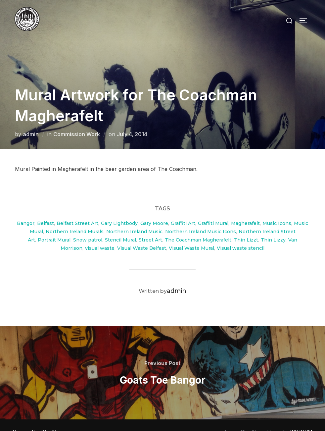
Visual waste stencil (240, 235)
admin (31, 121)
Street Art (150, 227)
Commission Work (76, 121)
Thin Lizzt (246, 227)
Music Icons (276, 210)
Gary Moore (154, 210)
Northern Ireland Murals (75, 218)
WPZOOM (301, 418)
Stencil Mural (120, 227)
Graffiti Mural (213, 210)
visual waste (100, 235)
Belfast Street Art (77, 210)
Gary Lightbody (119, 210)
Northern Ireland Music (134, 218)
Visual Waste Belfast (141, 235)
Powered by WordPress (39, 418)
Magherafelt (245, 210)
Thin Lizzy (273, 227)
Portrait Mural (54, 227)
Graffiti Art (183, 210)
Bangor (25, 210)
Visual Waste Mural (191, 235)
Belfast (45, 210)
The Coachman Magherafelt (198, 227)
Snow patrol (87, 227)
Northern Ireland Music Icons (200, 218)
